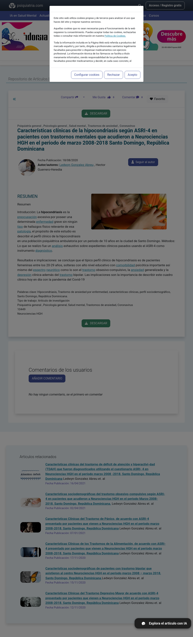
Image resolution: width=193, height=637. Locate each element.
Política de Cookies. (115, 35)
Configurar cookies (87, 75)
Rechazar (113, 75)
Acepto (132, 75)
